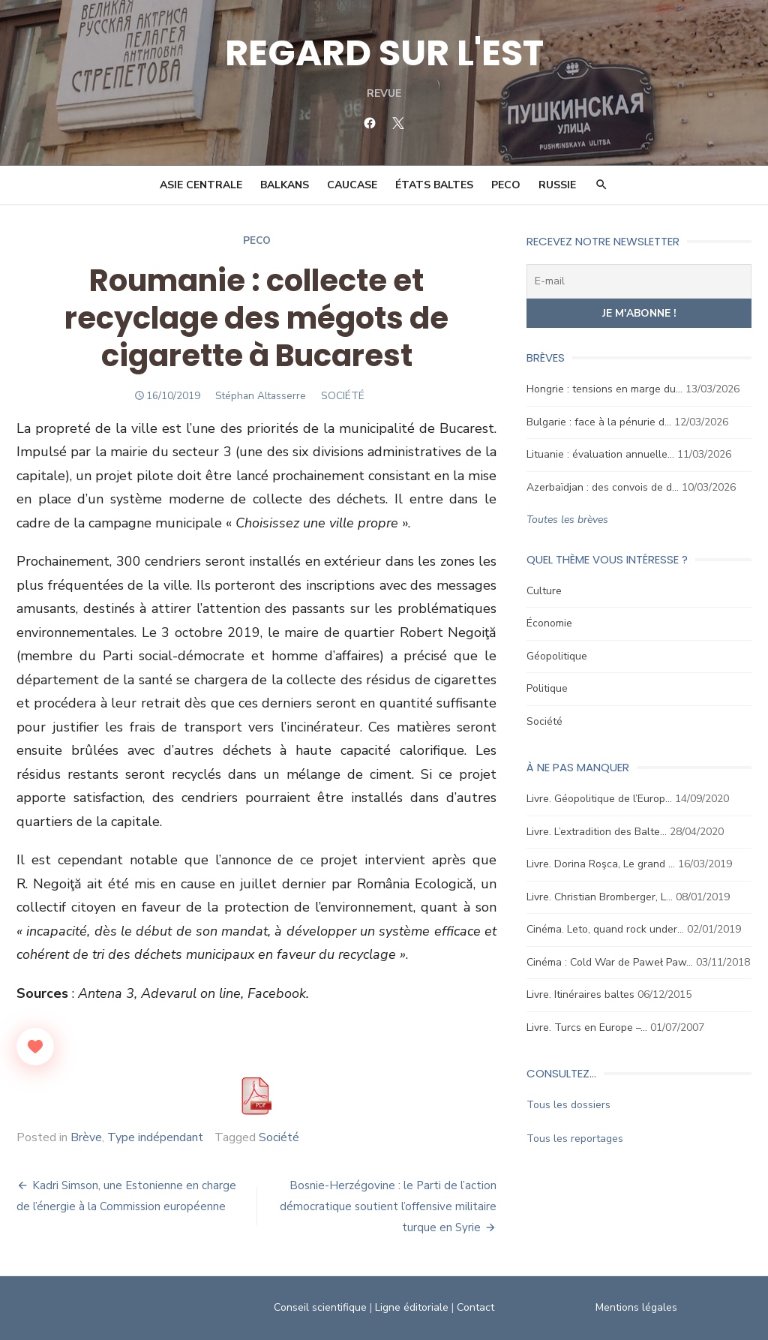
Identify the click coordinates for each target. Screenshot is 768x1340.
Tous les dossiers (568, 1105)
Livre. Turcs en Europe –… (586, 1027)
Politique (547, 688)
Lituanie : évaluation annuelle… (600, 454)
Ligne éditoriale (411, 1307)
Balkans (284, 185)
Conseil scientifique (320, 1307)
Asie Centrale (201, 185)
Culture (544, 591)
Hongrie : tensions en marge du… (604, 389)
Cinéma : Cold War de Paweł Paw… (609, 962)
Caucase (352, 185)
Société (279, 1137)
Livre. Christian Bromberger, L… (599, 897)
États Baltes (434, 185)
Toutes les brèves (567, 519)
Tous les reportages (574, 1138)
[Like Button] (35, 1046)
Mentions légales (636, 1307)
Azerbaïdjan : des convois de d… (602, 487)
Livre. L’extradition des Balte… (596, 832)
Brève (86, 1137)
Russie (557, 185)
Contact (475, 1307)
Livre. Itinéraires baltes (580, 994)
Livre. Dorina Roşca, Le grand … (600, 864)
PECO (505, 185)
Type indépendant (155, 1137)
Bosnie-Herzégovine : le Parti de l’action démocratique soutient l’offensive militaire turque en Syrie (388, 1206)
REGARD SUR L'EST (384, 53)
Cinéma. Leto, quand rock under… (605, 929)
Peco (257, 240)
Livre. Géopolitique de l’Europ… (599, 799)
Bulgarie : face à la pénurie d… (598, 422)
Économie (549, 623)
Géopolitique (556, 656)
